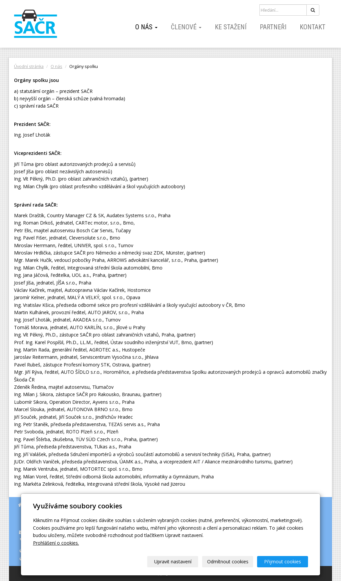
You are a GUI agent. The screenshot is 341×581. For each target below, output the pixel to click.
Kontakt (312, 27)
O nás (146, 27)
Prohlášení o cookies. (56, 543)
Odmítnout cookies (227, 561)
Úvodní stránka (29, 66)
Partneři (273, 27)
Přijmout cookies (282, 561)
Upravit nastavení (172, 561)
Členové (186, 27)
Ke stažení (230, 27)
